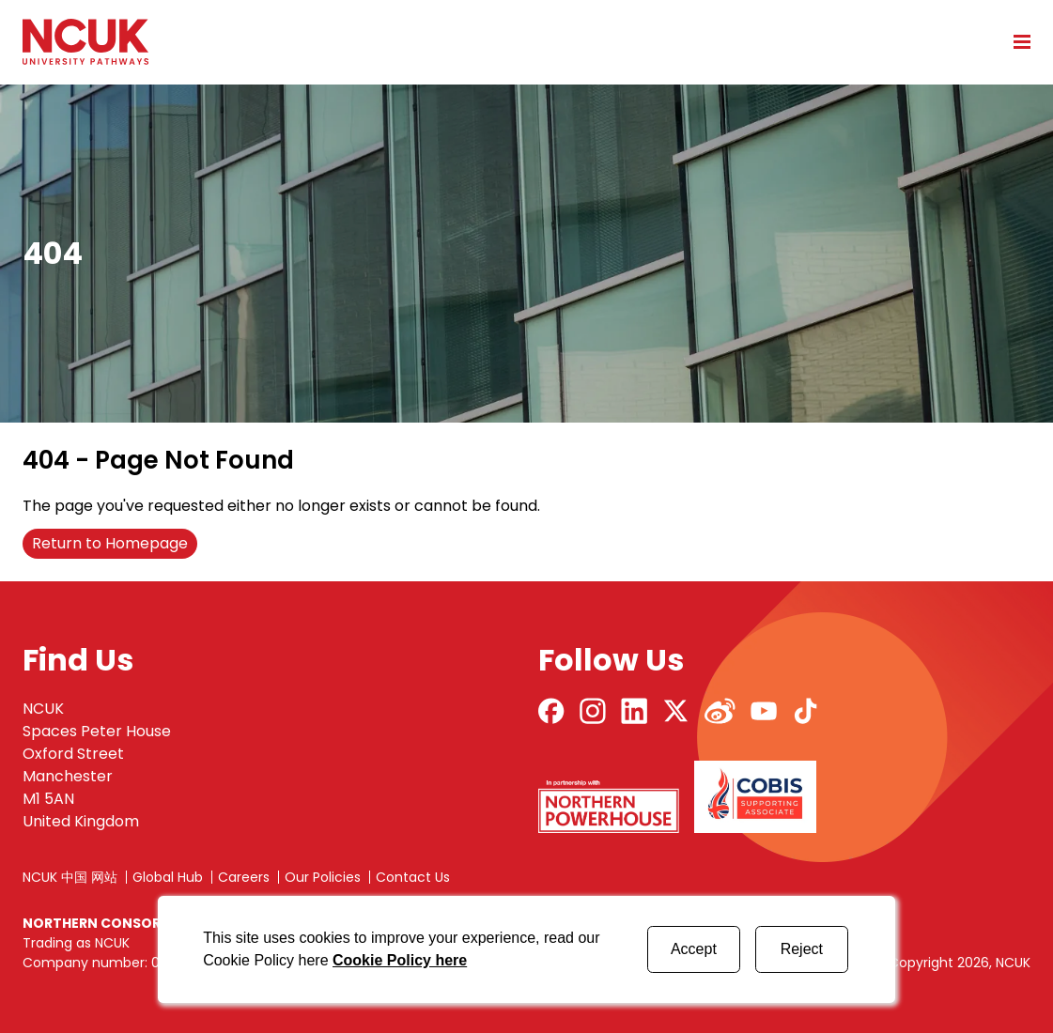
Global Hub (167, 877)
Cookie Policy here (400, 960)
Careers (244, 877)
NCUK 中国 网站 (70, 877)
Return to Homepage (110, 543)
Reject (802, 949)
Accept (694, 949)
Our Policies (323, 877)
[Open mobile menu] (1015, 41)
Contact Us (413, 877)
